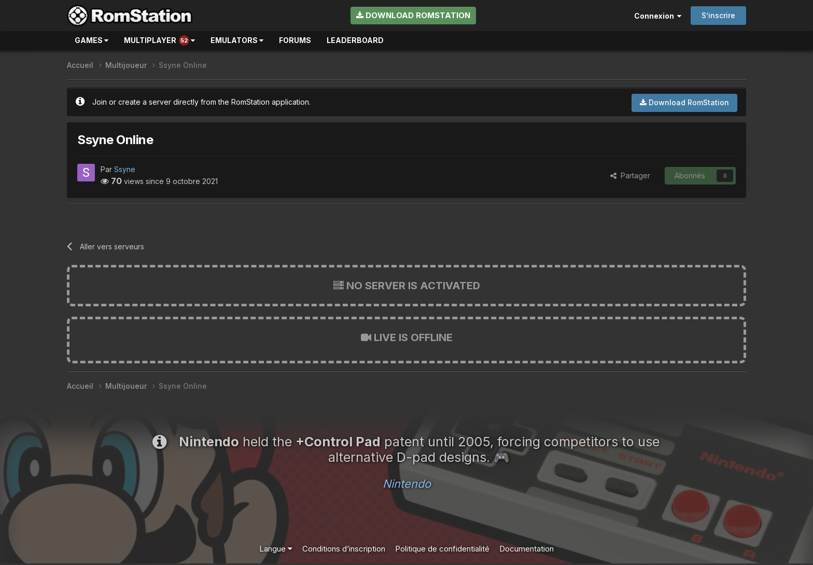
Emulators (237, 40)
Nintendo (407, 483)
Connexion (657, 15)
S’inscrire (718, 15)
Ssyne (124, 169)
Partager (630, 175)
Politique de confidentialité (442, 549)
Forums (295, 40)
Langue (275, 549)
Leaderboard (355, 40)
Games (91, 40)
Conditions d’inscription (343, 549)
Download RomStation (413, 15)
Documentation (526, 549)
